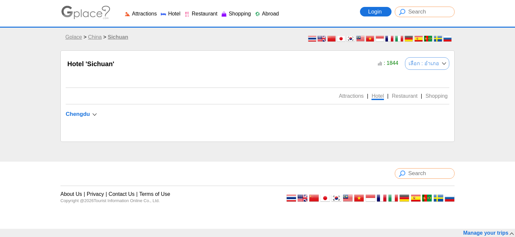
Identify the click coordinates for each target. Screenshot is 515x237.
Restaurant (200, 13)
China (95, 37)
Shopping (236, 13)
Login (375, 12)
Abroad (266, 13)
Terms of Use (154, 194)
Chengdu (78, 114)
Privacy (95, 194)
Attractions (140, 13)
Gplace (73, 37)
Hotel (170, 13)
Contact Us (122, 194)
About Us (71, 194)
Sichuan (118, 37)
